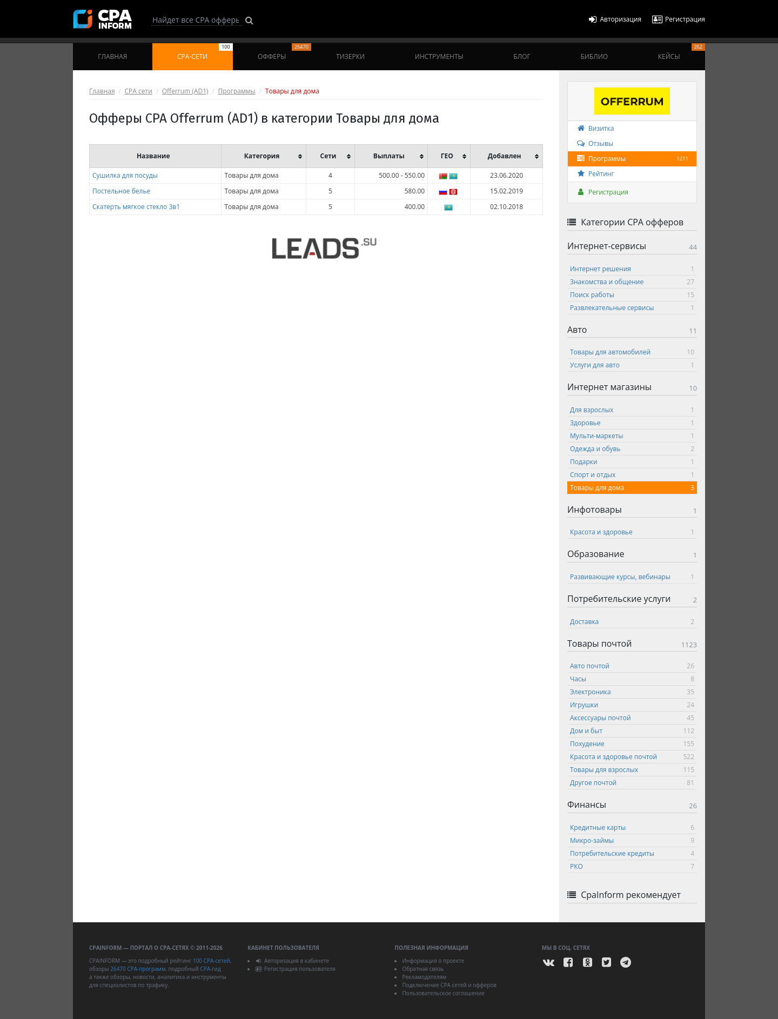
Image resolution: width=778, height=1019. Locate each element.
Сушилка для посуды (125, 175)
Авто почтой (632, 666)
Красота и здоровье (632, 532)
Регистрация (602, 192)
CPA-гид (210, 969)
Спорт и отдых (632, 474)
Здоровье (632, 422)
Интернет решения (632, 268)
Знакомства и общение (632, 281)
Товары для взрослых (632, 769)
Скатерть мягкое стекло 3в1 (136, 206)
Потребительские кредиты (632, 853)
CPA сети (138, 91)
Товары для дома (632, 487)
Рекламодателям (424, 977)
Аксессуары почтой (632, 717)
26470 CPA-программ (137, 969)
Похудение (632, 743)
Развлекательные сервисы (632, 307)
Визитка (595, 128)
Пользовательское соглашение (443, 993)
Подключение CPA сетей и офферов (449, 985)
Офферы (284, 52)
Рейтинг (595, 173)
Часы (632, 679)
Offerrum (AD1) (185, 91)
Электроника (632, 692)
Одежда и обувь (632, 448)
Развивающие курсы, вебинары (632, 576)
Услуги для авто (632, 365)
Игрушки (632, 704)
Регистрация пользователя (295, 969)
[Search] (196, 20)
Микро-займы (632, 840)
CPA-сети (205, 52)
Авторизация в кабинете (292, 960)
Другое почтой (632, 782)
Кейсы (681, 52)
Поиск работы (632, 294)
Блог (521, 56)
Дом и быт (632, 730)
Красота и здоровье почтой (632, 756)
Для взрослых (632, 409)
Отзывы (594, 143)
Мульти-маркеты (632, 435)
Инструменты (439, 56)
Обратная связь (423, 969)
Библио (594, 56)
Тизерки (350, 56)
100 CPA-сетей (211, 960)
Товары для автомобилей (632, 352)
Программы (237, 91)
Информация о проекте (433, 960)
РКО (632, 866)
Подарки (632, 461)
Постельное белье (121, 191)
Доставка (632, 621)
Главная (112, 56)
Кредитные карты (632, 827)
